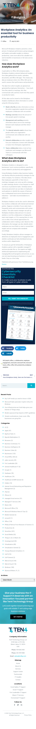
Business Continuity (11, 444)
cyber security (9, 460)
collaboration (19, 360)
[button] (7, 348)
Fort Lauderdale (9, 463)
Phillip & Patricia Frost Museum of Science (18, 525)
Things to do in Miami (11, 538)
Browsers (8, 440)
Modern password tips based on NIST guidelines (20, 413)
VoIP (6, 554)
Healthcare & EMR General (13, 480)
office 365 (14, 365)
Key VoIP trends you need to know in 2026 (18, 398)
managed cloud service (12, 498)
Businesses (8, 453)
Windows (7, 567)
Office (4, 41)
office (8, 365)
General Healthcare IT (11, 467)
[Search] (31, 385)
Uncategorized (9, 541)
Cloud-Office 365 (10, 457)
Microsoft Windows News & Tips (15, 511)
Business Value (9, 450)
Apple (6, 430)
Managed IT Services (11, 502)
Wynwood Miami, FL (11, 570)
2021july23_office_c (9, 360)
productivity (21, 365)
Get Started (18, 617)
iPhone (7, 495)
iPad (6, 492)
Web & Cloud (9, 561)
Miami (7, 505)
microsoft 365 (21, 362)
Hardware (8, 473)
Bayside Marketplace (11, 437)
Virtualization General (11, 547)
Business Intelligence (11, 447)
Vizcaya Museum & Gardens (13, 551)
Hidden (7, 483)
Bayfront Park (9, 434)
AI (5, 427)
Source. (4, 264)
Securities (8, 531)
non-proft (7, 518)
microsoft (14, 362)
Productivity (8, 528)
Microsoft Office (10, 508)
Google (7, 470)
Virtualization (9, 544)
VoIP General (9, 557)
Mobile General (9, 515)
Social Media (9, 534)
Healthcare (8, 476)
